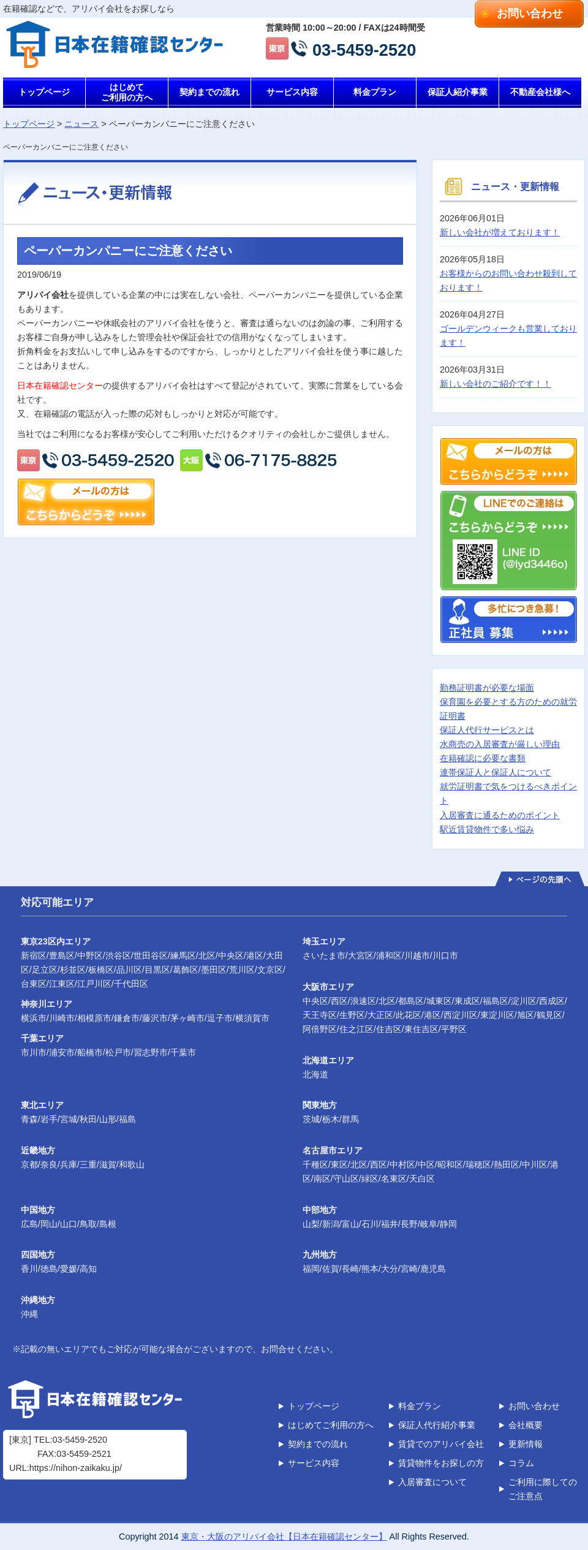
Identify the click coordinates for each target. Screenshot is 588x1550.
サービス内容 (292, 92)
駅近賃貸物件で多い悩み (487, 829)
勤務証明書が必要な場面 (487, 688)
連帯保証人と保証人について (495, 772)
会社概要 (525, 1425)
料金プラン (374, 92)
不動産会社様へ (540, 92)
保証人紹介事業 (458, 92)
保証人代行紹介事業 (436, 1425)
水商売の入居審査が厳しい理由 (500, 744)
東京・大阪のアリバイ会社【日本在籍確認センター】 (284, 1536)
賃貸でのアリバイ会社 (441, 1444)
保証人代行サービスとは (487, 730)
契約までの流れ (209, 92)
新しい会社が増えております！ (500, 232)
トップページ (44, 92)
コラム (521, 1463)
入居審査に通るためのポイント (500, 815)
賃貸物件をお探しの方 (441, 1463)
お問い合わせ (530, 13)
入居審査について (432, 1482)
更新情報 (525, 1444)
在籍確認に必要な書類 (483, 758)
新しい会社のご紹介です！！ (495, 384)
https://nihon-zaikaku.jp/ (75, 1468)
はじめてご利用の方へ (127, 92)
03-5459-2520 (364, 48)
